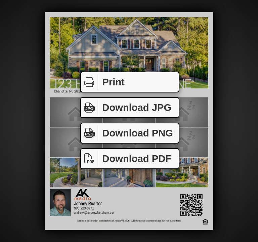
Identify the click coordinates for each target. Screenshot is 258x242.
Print (103, 82)
